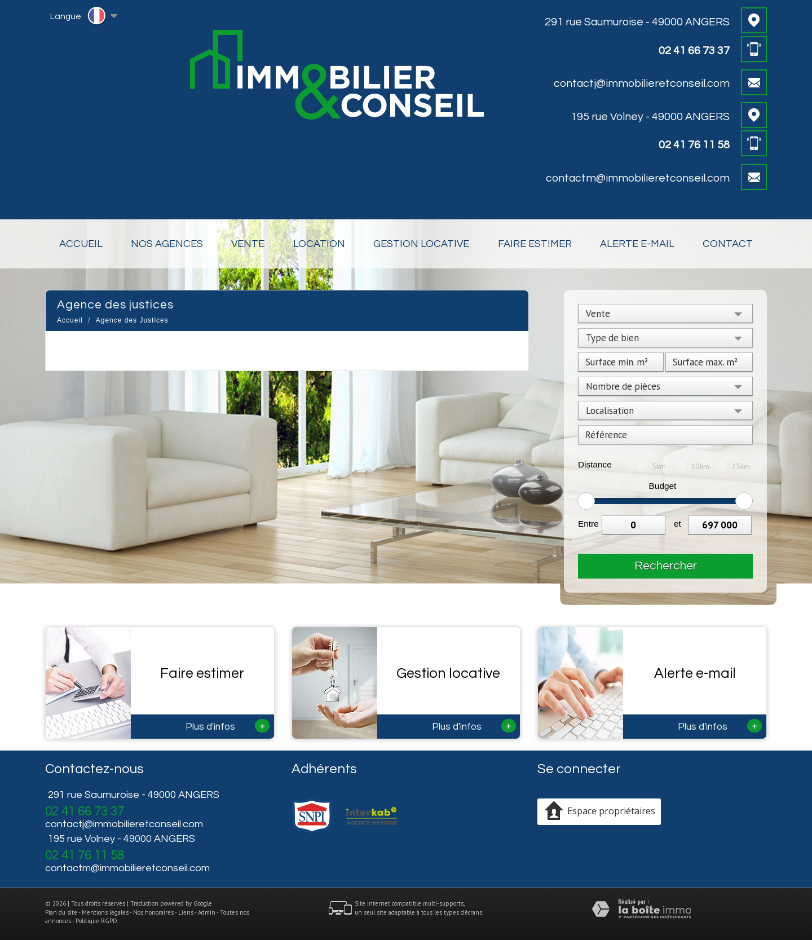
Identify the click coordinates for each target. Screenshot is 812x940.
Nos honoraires (153, 912)
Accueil (81, 244)
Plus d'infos (228, 725)
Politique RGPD (96, 921)
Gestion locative (421, 244)
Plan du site (61, 912)
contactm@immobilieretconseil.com (638, 178)
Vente (247, 244)
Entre (588, 523)
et (677, 523)
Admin (206, 912)
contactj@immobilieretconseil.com (642, 83)
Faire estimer (535, 244)
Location (319, 244)
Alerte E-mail (637, 244)
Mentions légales (105, 912)
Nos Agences (167, 244)
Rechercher (665, 566)
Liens (185, 912)
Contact (728, 244)
